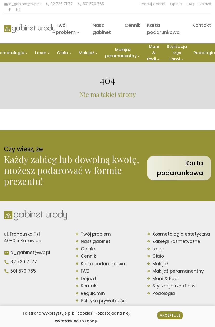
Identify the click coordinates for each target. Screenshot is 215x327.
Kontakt (201, 25)
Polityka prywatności (104, 301)
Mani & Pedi (153, 52)
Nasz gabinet (95, 241)
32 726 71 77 (23, 262)
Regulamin (93, 293)
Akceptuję (170, 315)
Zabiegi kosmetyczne (176, 241)
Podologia (204, 53)
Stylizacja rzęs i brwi (177, 52)
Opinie (176, 4)
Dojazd (205, 4)
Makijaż (87, 53)
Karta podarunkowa (180, 168)
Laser (40, 53)
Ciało (62, 53)
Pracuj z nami (153, 4)
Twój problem (96, 234)
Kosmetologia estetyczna (181, 234)
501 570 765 (23, 271)
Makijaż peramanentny (121, 53)
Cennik (132, 25)
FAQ (190, 4)
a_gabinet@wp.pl (30, 252)
